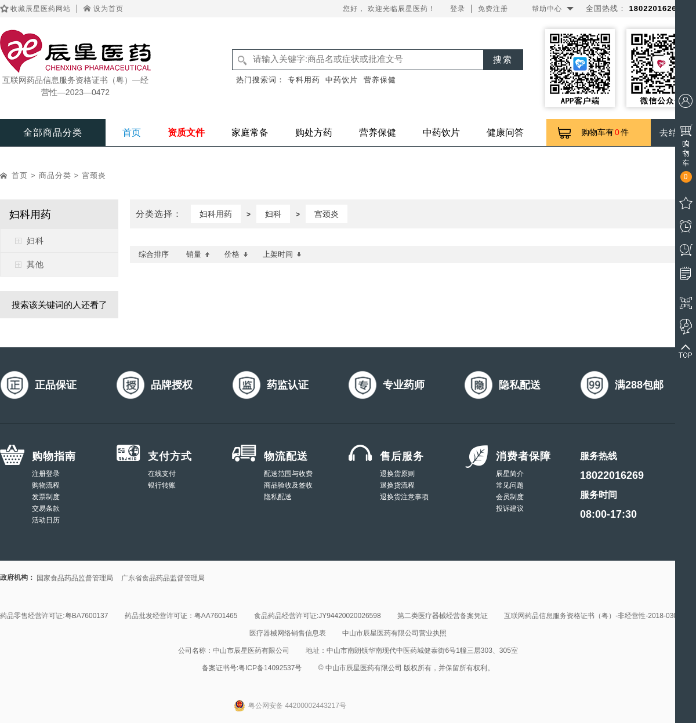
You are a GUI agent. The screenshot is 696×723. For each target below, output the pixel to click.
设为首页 (108, 9)
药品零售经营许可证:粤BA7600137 (54, 616)
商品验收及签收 (288, 485)
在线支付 (162, 474)
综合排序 (154, 254)
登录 (457, 9)
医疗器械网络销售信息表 (287, 633)
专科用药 (304, 79)
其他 (35, 264)
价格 (236, 254)
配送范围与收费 (288, 474)
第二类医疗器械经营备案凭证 (442, 616)
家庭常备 (250, 132)
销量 (198, 254)
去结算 (673, 132)
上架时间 (282, 254)
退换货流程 (397, 485)
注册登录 (46, 474)
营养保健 (380, 79)
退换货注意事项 (404, 497)
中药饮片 (341, 79)
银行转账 (162, 485)
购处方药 (313, 132)
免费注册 (493, 9)
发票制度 (46, 497)
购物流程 (46, 485)
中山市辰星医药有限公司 (251, 650)
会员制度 (510, 497)
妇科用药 (216, 214)
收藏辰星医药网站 (40, 9)
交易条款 (46, 508)
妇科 (35, 240)
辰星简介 (510, 474)
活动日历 (46, 520)
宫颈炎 (94, 175)
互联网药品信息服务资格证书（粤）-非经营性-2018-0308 (592, 616)
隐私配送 (278, 497)
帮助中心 (547, 9)
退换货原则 (397, 474)
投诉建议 (510, 508)
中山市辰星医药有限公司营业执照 (394, 633)
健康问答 (505, 132)
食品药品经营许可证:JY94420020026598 (317, 616)
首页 (131, 132)
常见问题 (510, 485)
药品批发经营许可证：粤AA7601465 (181, 616)
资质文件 (186, 132)
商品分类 (55, 175)
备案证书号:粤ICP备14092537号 (252, 668)
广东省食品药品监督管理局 (163, 578)
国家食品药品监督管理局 (75, 578)
